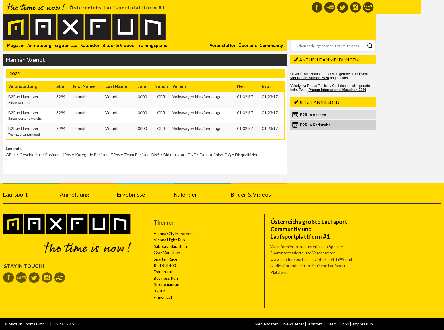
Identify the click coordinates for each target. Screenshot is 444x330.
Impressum (363, 323)
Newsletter (293, 323)
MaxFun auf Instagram (355, 7)
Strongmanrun (166, 284)
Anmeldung (39, 45)
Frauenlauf (163, 271)
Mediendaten (267, 323)
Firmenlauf (163, 297)
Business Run (166, 278)
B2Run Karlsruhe (315, 125)
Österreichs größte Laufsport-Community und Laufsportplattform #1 (309, 229)
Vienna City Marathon (173, 233)
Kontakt (315, 323)
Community (271, 45)
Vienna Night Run (169, 239)
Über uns (248, 45)
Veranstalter (223, 45)
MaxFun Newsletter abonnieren (368, 7)
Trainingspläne (152, 45)
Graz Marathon (167, 252)
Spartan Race (165, 259)
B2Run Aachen (313, 114)
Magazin (15, 45)
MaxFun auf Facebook (316, 7)
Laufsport (15, 194)
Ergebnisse (65, 45)
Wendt (111, 96)
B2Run (160, 290)
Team (332, 323)
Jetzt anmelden (319, 102)
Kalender (90, 45)
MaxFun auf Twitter (342, 7)
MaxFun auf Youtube (329, 7)
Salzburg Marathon (170, 246)
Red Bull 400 (165, 265)
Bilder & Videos (118, 45)
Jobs (345, 323)
